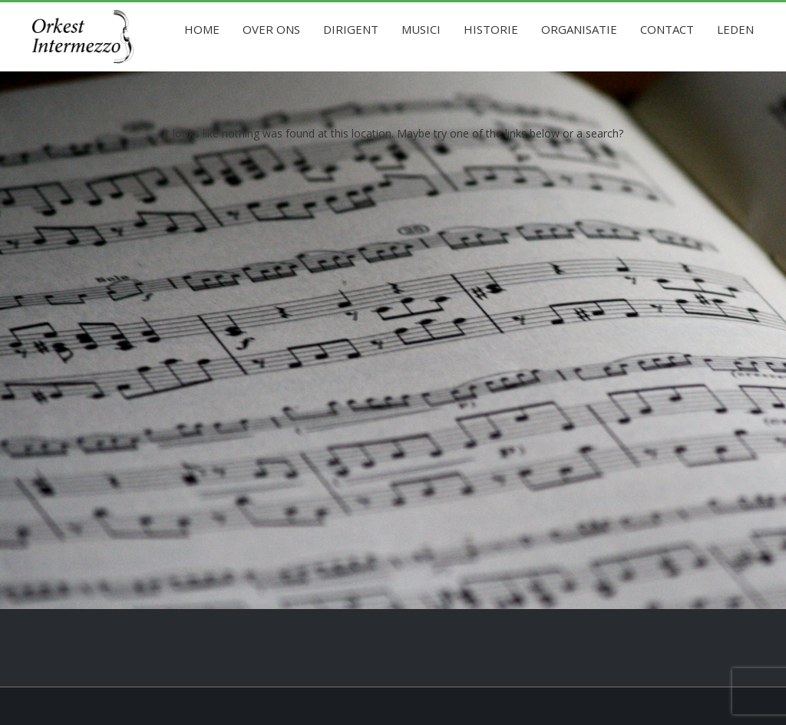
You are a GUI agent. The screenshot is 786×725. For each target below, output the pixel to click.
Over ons (271, 29)
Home (202, 29)
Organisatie (579, 29)
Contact (667, 29)
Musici (421, 29)
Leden (735, 29)
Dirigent (350, 29)
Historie (491, 29)
